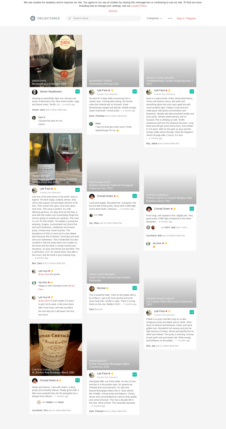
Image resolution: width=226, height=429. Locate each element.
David (61, 402)
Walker (49, 402)
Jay (91, 223)
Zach (42, 110)
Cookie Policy (138, 6)
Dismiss (113, 11)
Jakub (154, 143)
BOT (167, 227)
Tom (46, 410)
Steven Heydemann (51, 91)
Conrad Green (48, 380)
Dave (91, 116)
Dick (148, 346)
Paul (91, 309)
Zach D (41, 117)
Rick (101, 215)
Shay (96, 223)
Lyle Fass (45, 188)
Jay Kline (42, 282)
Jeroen (35, 110)
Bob (160, 235)
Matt (173, 227)
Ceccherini (37, 410)
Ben (34, 263)
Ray (148, 143)
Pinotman (100, 116)
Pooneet (99, 411)
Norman (101, 288)
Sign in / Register (186, 18)
